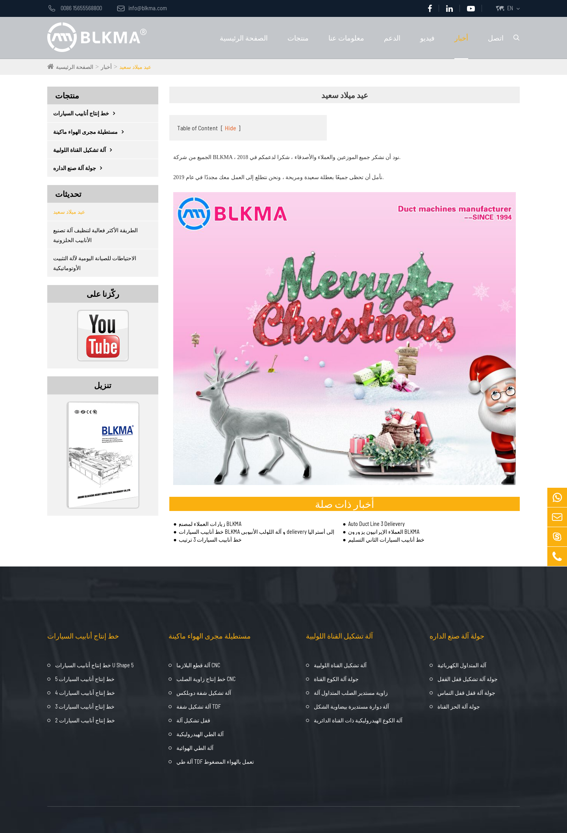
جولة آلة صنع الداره (79, 168)
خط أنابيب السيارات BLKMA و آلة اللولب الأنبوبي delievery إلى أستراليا (256, 532)
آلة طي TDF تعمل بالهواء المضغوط (215, 761)
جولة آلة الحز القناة (458, 706)
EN (510, 8)
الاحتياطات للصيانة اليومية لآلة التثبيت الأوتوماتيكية (94, 263)
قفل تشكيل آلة (193, 720)
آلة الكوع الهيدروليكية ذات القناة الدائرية (358, 720)
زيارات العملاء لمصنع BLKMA (210, 524)
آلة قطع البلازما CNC (198, 665)
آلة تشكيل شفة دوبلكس (203, 692)
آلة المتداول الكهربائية (461, 665)
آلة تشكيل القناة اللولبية (84, 149)
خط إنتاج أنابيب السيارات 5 (85, 679)
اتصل (496, 37)
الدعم (392, 37)
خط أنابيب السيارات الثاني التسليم (386, 539)
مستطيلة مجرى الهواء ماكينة (90, 131)
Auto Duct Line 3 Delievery (376, 524)
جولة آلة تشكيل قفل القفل (467, 679)
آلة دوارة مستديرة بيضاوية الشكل (351, 706)
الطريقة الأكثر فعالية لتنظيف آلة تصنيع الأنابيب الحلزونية (95, 235)
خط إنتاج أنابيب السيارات (86, 113)
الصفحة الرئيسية (244, 37)
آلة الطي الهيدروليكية (200, 734)
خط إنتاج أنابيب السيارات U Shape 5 (94, 665)
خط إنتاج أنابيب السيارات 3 (85, 706)
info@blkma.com (142, 7)
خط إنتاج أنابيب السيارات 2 (85, 720)
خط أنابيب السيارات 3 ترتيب (210, 539)
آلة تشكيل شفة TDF (198, 706)
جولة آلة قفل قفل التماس (466, 692)
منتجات (298, 37)
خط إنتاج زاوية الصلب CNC (205, 679)
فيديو (427, 37)
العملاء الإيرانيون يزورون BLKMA (383, 532)
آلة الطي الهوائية (194, 747)
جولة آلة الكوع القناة (336, 679)
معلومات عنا (346, 37)
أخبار (461, 37)
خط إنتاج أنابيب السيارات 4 (85, 692)
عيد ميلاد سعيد (135, 66)
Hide (230, 127)
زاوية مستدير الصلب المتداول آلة (351, 692)
